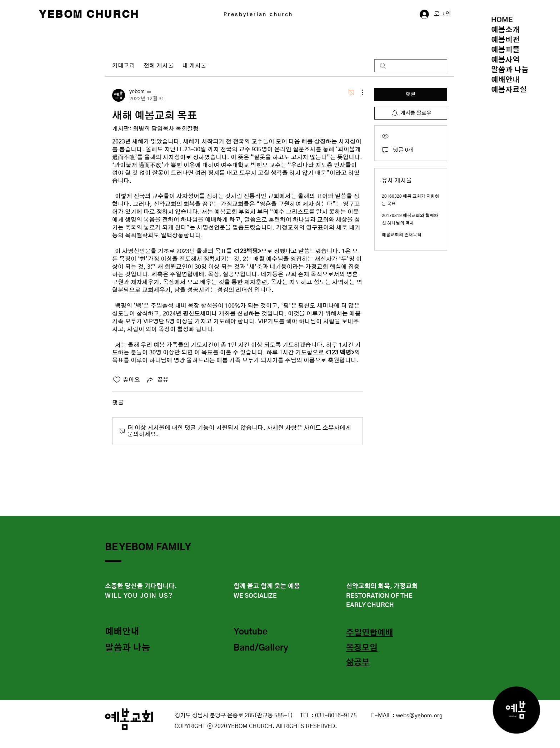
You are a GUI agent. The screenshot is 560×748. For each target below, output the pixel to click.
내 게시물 (194, 66)
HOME (502, 20)
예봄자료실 (509, 90)
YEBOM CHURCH (89, 13)
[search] (410, 65)
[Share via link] (157, 379)
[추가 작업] (358, 92)
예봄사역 (505, 60)
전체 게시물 (159, 66)
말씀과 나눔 (510, 70)
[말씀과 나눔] (130, 648)
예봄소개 (505, 30)
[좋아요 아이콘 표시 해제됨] (116, 379)
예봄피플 (505, 50)
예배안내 (505, 80)
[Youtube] (259, 632)
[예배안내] (130, 632)
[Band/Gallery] (263, 648)
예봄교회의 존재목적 (401, 235)
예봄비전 (505, 40)
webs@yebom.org (419, 715)
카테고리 (123, 66)
